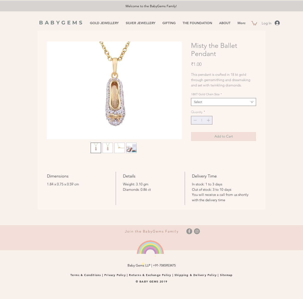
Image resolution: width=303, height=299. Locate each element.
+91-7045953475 (164, 265)
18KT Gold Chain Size (206, 94)
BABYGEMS (61, 23)
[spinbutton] (202, 120)
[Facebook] (189, 231)
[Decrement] (195, 120)
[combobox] (223, 102)
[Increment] (209, 120)
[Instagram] (197, 231)
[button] (254, 23)
